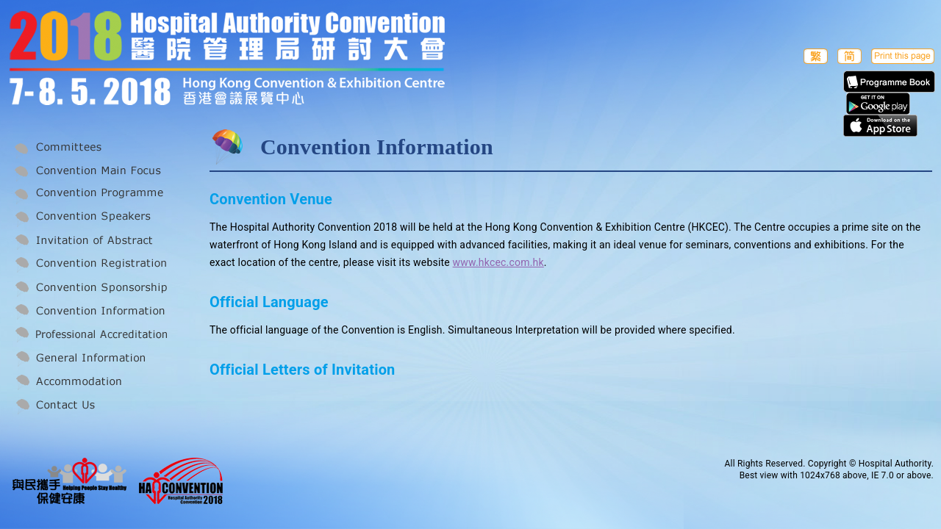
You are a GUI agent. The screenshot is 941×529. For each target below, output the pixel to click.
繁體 (816, 55)
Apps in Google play (878, 104)
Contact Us (90, 405)
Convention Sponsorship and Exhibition (90, 288)
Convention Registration (90, 264)
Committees (90, 147)
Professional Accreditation (90, 335)
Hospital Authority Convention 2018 (180, 481)
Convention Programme (90, 194)
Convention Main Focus (90, 170)
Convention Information (90, 311)
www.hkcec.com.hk (498, 262)
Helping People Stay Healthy (69, 481)
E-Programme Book (889, 82)
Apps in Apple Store (880, 126)
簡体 (849, 55)
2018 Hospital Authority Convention (252, 61)
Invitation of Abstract (90, 241)
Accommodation (90, 382)
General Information (90, 358)
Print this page (902, 55)
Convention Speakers (90, 217)
